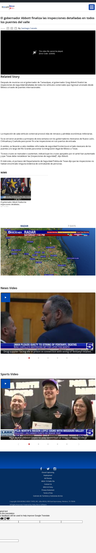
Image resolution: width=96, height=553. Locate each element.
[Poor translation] (7, 519)
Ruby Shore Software (39, 505)
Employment (48, 475)
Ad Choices (48, 478)
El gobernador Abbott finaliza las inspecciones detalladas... (13, 203)
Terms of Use (48, 493)
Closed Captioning (48, 472)
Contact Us (48, 484)
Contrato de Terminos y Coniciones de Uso (48, 496)
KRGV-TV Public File (48, 481)
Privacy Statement (48, 490)
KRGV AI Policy (48, 487)
